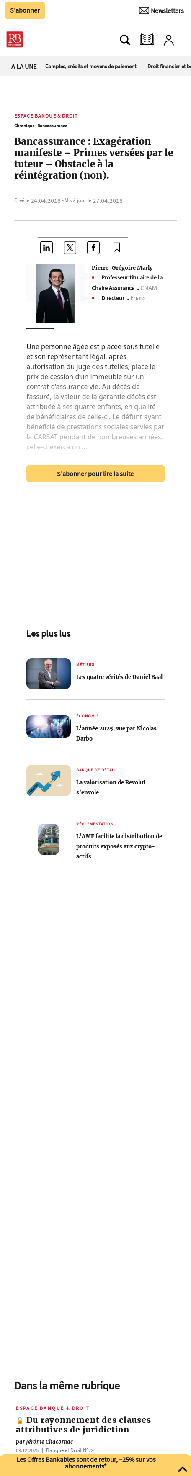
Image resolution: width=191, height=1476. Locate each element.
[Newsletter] (161, 10)
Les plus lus (48, 633)
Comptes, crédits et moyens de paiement (90, 66)
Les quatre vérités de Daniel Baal (119, 677)
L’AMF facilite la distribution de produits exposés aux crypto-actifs (119, 846)
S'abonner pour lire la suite (95, 473)
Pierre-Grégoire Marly (122, 267)
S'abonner (25, 10)
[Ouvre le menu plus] (39, 39)
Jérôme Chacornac (44, 1442)
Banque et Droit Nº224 (71, 1450)
